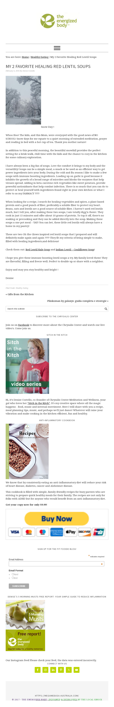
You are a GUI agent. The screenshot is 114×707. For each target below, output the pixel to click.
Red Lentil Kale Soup (38, 249)
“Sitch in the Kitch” (38, 403)
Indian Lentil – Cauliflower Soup (75, 249)
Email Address (56, 559)
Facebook (23, 325)
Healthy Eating (22, 288)
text (16, 578)
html (16, 574)
